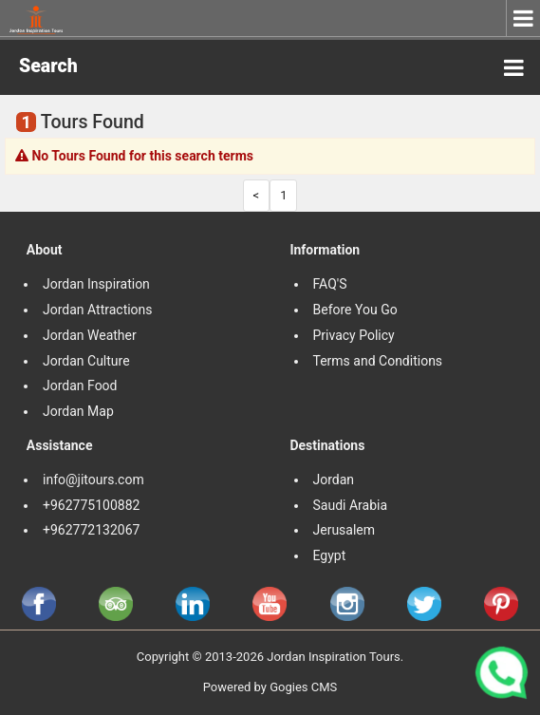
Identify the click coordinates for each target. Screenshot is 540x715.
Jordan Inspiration (96, 284)
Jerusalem (346, 529)
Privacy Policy (354, 335)
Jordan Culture (86, 360)
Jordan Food (80, 385)
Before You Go (355, 309)
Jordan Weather (90, 335)
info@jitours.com (93, 479)
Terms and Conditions (379, 360)
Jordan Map (78, 411)
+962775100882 (91, 505)
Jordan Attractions (98, 309)
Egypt (331, 555)
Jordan (334, 479)
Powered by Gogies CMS (270, 687)
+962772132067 (91, 529)
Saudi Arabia (350, 505)
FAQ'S (330, 284)
